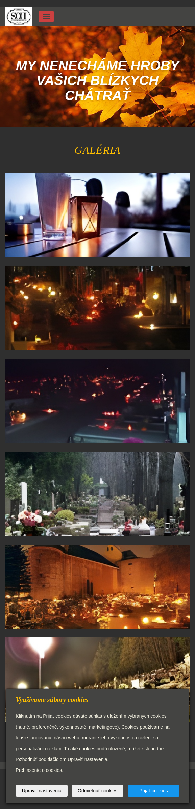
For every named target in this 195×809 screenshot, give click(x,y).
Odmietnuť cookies (97, 790)
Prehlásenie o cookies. (39, 770)
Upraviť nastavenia (42, 790)
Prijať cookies (153, 790)
